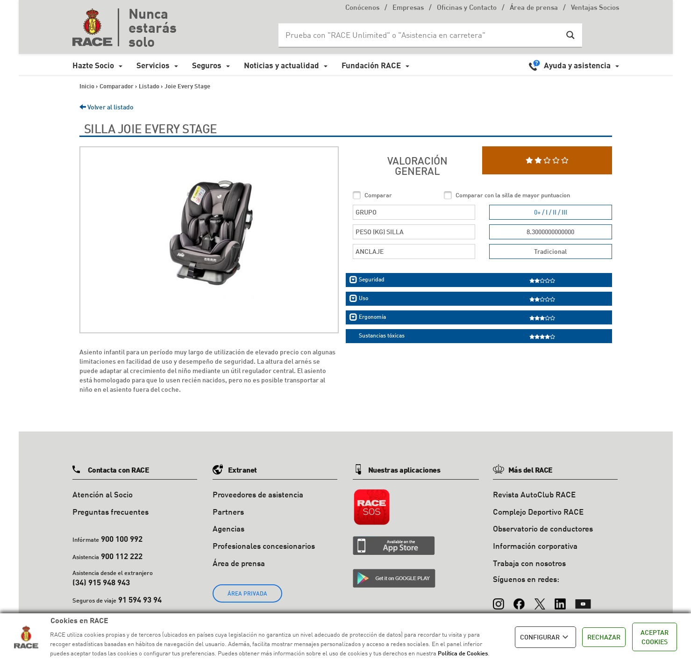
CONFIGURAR (545, 637)
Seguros (206, 65)
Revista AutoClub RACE (534, 494)
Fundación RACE (371, 65)
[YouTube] (583, 599)
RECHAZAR (603, 637)
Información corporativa (535, 546)
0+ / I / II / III (550, 212)
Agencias (228, 528)
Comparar (378, 195)
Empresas (408, 8)
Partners (228, 512)
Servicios (153, 65)
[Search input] (420, 35)
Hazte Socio (93, 65)
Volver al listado (106, 107)
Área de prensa (534, 8)
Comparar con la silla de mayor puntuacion (513, 195)
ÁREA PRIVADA (247, 593)
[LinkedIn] (560, 599)
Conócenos (362, 8)
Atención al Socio (102, 494)
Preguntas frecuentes (110, 512)
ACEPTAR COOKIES (655, 637)
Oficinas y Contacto (467, 8)
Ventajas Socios (595, 8)
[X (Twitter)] (539, 599)
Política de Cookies (463, 653)
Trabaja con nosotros (529, 563)
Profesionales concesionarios (264, 546)
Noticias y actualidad (281, 65)
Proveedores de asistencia (258, 494)
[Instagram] (498, 599)
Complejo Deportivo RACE (538, 512)
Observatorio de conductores (543, 528)
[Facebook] (519, 599)
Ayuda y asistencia (577, 65)
